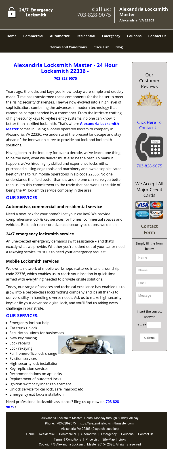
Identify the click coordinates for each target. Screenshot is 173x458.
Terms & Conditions (67, 439)
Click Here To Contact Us (149, 125)
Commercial (33, 36)
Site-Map (108, 439)
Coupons (134, 36)
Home (12, 36)
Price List (101, 47)
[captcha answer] (154, 325)
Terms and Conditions (68, 47)
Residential (85, 36)
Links (122, 439)
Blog (119, 47)
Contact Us (157, 36)
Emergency (111, 36)
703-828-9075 (94, 14)
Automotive (60, 36)
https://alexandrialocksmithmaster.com (106, 423)
